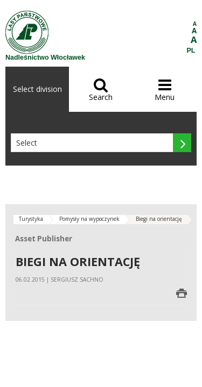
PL (191, 50)
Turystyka (31, 219)
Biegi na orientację (159, 219)
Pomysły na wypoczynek (89, 219)
